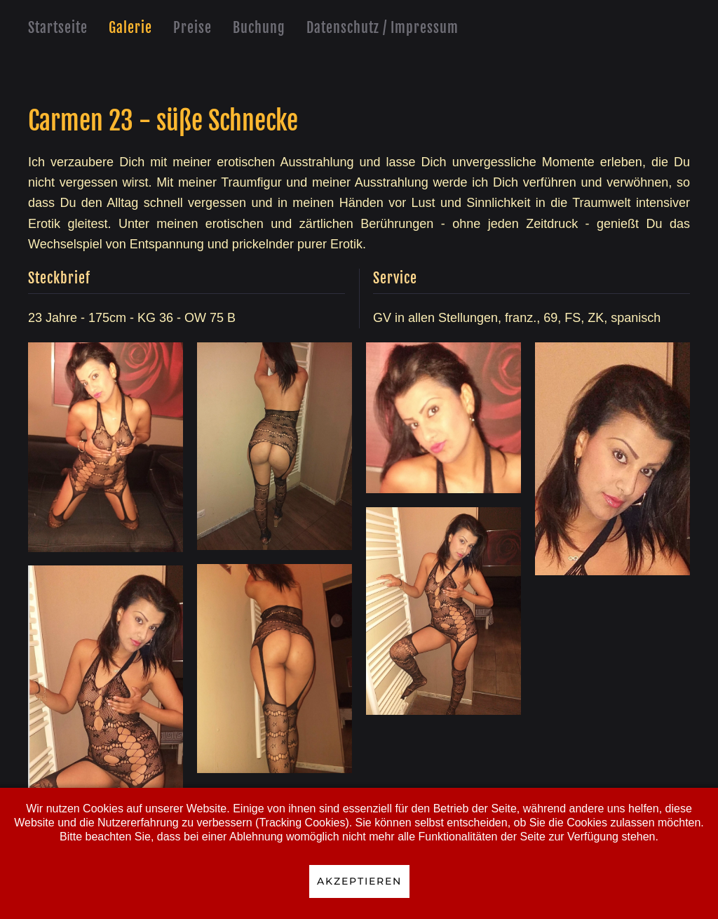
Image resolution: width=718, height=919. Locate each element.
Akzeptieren (359, 881)
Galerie (130, 27)
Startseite (58, 27)
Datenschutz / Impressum (382, 27)
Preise (192, 27)
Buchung (259, 27)
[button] (105, 446)
